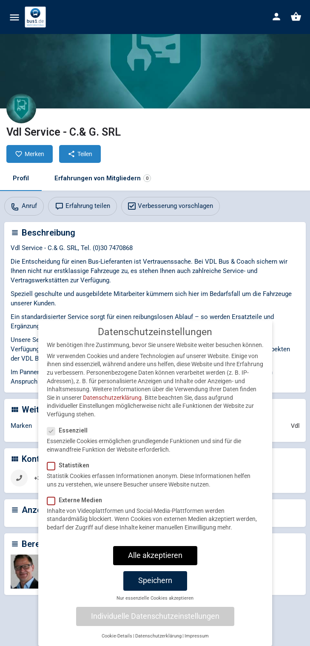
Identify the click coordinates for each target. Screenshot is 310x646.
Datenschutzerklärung (112, 405)
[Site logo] (36, 17)
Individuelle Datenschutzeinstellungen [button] (155, 624)
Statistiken (71, 473)
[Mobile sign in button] (276, 16)
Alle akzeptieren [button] (155, 563)
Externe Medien (77, 507)
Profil (21, 178)
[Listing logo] (21, 108)
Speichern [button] (155, 588)
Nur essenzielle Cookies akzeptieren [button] (155, 606)
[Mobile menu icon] (14, 17)
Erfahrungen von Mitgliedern (102, 178)
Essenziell (70, 438)
